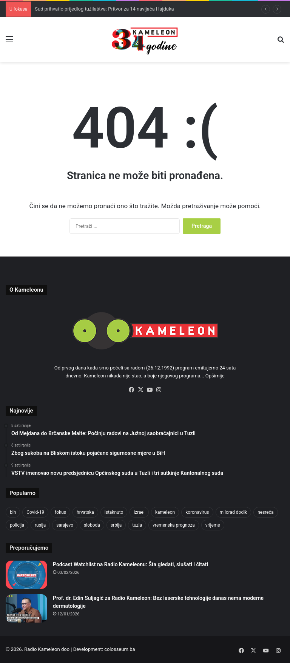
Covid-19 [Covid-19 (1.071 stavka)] (35, 512)
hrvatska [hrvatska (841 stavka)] (85, 512)
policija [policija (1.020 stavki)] (17, 525)
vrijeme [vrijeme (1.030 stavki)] (212, 525)
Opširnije (215, 376)
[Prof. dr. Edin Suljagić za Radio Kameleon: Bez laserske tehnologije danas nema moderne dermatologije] (26, 608)
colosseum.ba (119, 649)
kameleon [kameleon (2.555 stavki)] (165, 512)
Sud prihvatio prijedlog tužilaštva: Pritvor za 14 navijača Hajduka (104, 9)
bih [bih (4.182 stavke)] (13, 512)
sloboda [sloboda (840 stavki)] (92, 525)
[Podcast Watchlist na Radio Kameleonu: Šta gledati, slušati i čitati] (26, 575)
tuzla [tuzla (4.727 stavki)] (137, 525)
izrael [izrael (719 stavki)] (139, 512)
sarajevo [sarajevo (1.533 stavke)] (64, 525)
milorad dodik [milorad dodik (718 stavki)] (233, 512)
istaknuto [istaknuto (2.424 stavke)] (114, 512)
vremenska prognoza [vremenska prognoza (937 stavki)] (174, 525)
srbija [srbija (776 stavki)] (116, 525)
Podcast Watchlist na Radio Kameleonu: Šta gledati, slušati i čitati (130, 564)
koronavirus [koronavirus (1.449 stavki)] (197, 512)
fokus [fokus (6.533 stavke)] (60, 512)
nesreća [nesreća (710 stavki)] (265, 512)
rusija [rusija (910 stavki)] (40, 525)
